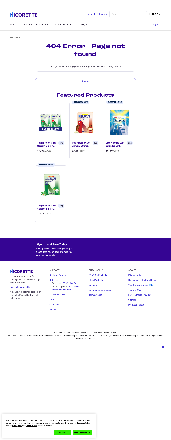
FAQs (51, 299)
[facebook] (77, 328)
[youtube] (95, 328)
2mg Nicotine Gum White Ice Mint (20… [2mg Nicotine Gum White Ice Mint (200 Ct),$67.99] (115, 145)
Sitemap (132, 300)
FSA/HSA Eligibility (98, 275)
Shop (14, 24)
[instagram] (83, 328)
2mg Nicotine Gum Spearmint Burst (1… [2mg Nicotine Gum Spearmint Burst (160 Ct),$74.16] (46, 207)
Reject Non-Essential (82, 432)
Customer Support (57, 275)
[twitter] (89, 328)
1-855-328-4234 (68, 283)
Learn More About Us (22, 287)
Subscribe (27, 24)
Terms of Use (134, 290)
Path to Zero (43, 24)
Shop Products (96, 280)
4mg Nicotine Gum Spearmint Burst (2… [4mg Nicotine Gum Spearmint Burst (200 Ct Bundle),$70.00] (46, 145)
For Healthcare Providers (139, 295)
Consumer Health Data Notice (142, 280)
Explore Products (64, 24)
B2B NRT (53, 309)
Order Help (54, 280)
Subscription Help (57, 294)
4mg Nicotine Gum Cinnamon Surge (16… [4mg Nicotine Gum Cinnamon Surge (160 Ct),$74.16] (81, 145)
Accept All (62, 432)
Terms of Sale (95, 295)
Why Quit (84, 24)
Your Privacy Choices (140, 285)
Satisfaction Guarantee (100, 290)
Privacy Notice (135, 275)
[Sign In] (157, 24)
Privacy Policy (17, 426)
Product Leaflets (136, 305)
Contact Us (54, 304)
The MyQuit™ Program (96, 14)
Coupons (93, 285)
